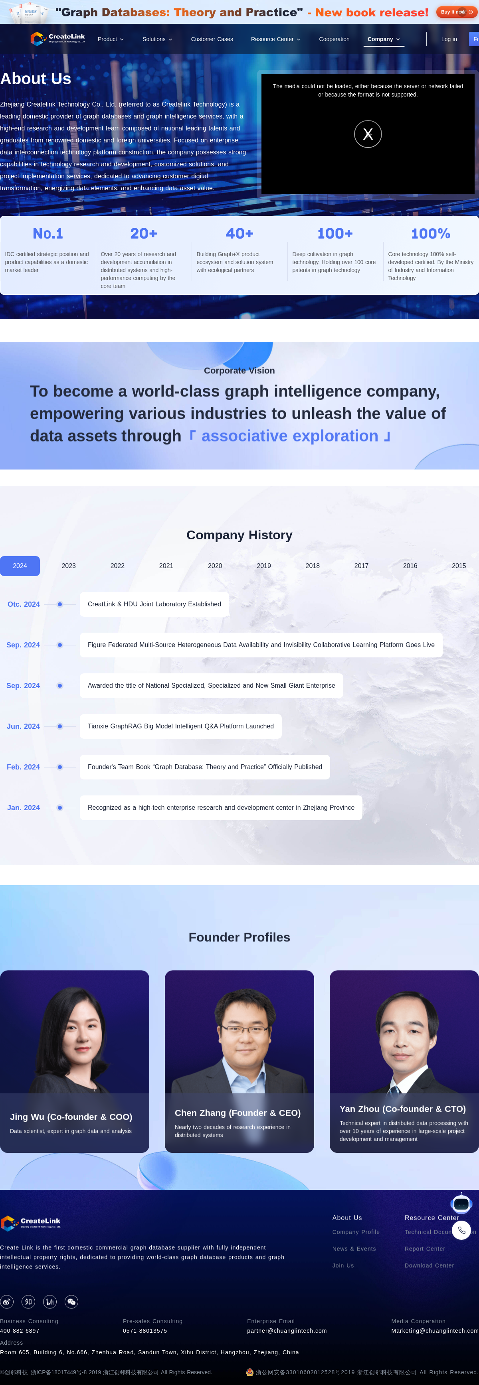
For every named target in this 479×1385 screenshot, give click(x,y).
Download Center (429, 1302)
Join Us (343, 1302)
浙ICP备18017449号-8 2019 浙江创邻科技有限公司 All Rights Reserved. (121, 1372)
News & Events (354, 1285)
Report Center (425, 1285)
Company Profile (356, 1268)
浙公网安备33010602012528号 (293, 1372)
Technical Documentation (440, 1268)
